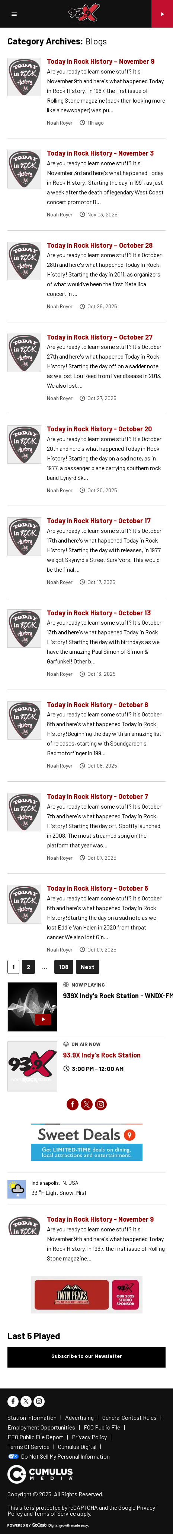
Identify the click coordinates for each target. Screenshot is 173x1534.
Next (87, 966)
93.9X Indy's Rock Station (102, 1055)
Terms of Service (55, 1513)
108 (63, 966)
